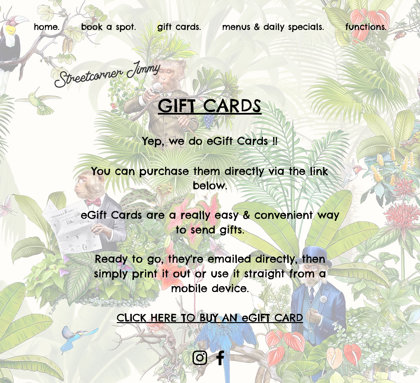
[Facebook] (220, 358)
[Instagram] (200, 358)
